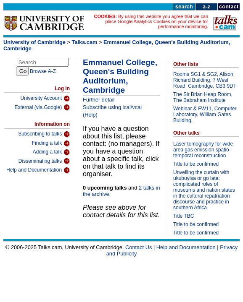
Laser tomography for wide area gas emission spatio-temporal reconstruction (203, 150)
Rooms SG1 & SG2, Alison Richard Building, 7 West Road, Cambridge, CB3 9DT (204, 80)
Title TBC (183, 216)
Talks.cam (85, 42)
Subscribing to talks (44, 134)
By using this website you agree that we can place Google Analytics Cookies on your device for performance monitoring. (156, 21)
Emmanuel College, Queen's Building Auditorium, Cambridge (120, 76)
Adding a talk (51, 152)
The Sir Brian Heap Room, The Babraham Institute (202, 97)
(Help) (90, 115)
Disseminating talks (44, 161)
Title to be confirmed (196, 164)
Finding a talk (51, 143)
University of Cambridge (34, 42)
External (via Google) (42, 107)
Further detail (98, 99)
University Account (45, 98)
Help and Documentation (38, 170)
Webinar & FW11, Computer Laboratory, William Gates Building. (205, 114)
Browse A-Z (43, 71)
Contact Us (138, 247)
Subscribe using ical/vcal (112, 107)
